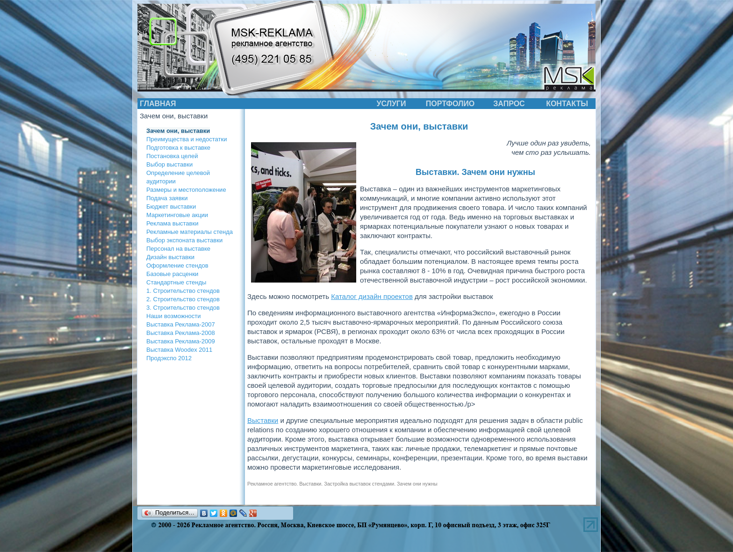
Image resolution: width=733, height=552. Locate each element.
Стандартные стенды (176, 282)
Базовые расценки (172, 273)
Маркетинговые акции (177, 214)
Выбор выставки (169, 164)
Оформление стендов (177, 265)
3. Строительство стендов (183, 307)
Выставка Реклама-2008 (180, 332)
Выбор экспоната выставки (184, 240)
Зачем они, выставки (178, 130)
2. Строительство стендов (183, 299)
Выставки (262, 420)
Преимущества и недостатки (186, 139)
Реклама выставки (172, 223)
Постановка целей (172, 156)
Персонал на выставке (178, 248)
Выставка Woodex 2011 (179, 349)
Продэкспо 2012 (169, 358)
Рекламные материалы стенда (189, 231)
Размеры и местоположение (186, 189)
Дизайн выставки (170, 257)
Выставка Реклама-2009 (180, 341)
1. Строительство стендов (183, 290)
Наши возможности (173, 316)
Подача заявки (167, 198)
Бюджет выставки (171, 206)
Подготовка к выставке (178, 147)
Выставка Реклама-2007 (180, 324)
